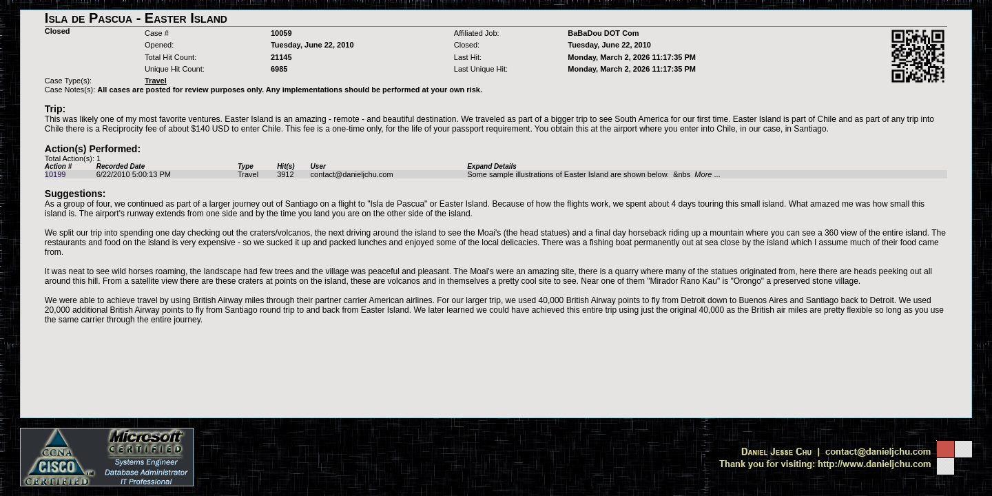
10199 (55, 174)
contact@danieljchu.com (352, 174)
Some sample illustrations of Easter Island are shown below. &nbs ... (593, 174)
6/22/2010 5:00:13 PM (133, 174)
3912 (285, 174)
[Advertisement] (496, 354)
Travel (248, 174)
